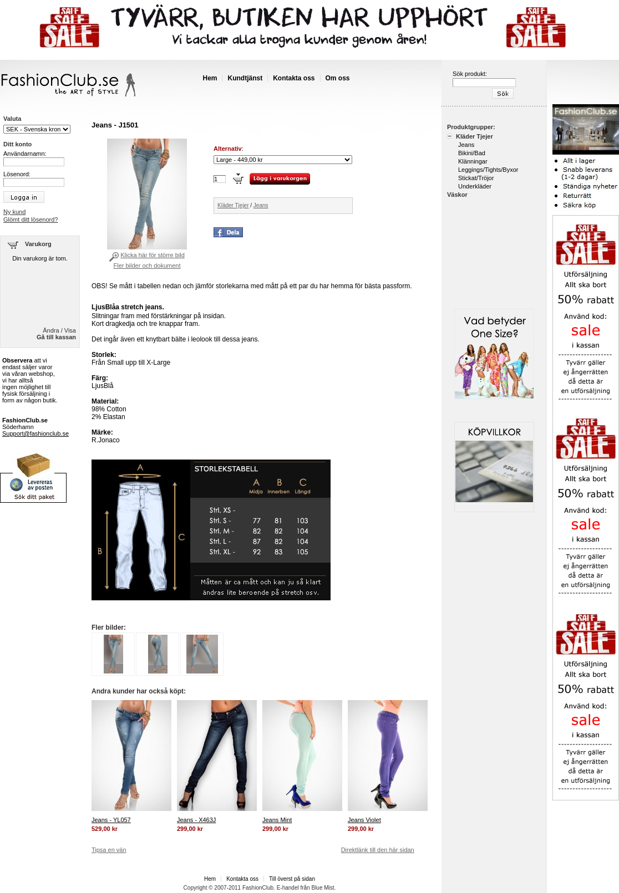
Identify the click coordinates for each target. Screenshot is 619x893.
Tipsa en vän (109, 849)
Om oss (338, 78)
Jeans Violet (364, 820)
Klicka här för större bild (152, 255)
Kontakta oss (293, 78)
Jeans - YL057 (111, 820)
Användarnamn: (25, 153)
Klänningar (473, 161)
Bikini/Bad (471, 153)
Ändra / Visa (59, 330)
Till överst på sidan (292, 879)
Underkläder (474, 186)
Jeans (260, 205)
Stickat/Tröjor (476, 178)
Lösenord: (17, 174)
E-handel (288, 888)
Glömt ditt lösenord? (30, 219)
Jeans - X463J (196, 820)
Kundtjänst (244, 78)
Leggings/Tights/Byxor (488, 169)
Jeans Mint (277, 820)
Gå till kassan (56, 337)
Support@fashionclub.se (35, 433)
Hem (209, 78)
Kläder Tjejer (233, 205)
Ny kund (14, 211)
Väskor (457, 194)
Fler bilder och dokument (146, 265)
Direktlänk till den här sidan (377, 849)
